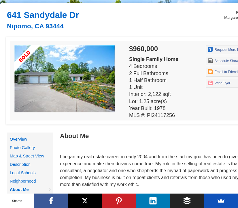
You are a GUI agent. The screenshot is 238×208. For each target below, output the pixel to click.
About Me (19, 189)
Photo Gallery (22, 147)
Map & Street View (27, 156)
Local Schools (23, 172)
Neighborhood (23, 181)
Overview (18, 139)
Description (20, 164)
